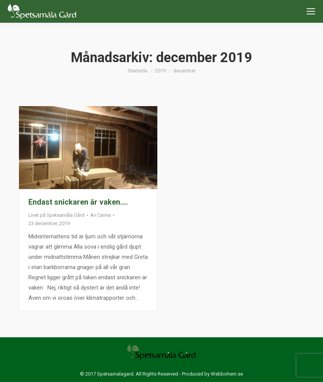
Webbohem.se (227, 374)
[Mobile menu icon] (310, 11)
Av (100, 215)
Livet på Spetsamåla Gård (56, 215)
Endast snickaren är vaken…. (78, 202)
